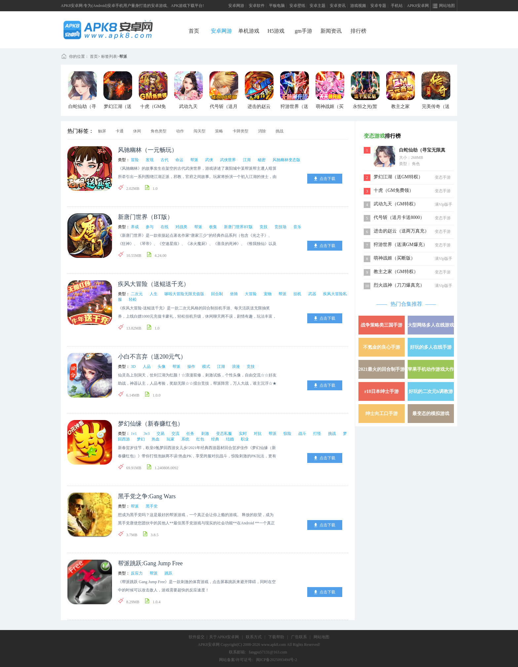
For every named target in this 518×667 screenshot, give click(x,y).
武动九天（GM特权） (396, 203)
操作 (191, 366)
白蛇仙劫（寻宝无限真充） (422, 151)
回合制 (217, 294)
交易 (161, 433)
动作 (180, 131)
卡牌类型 (240, 131)
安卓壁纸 (297, 5)
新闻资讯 (331, 31)
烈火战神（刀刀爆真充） (399, 285)
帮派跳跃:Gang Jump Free (150, 563)
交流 (175, 433)
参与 (150, 227)
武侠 (209, 160)
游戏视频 (358, 5)
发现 (150, 160)
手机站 (397, 5)
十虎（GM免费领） (394, 190)
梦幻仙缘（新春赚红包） (150, 423)
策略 (219, 131)
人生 (154, 294)
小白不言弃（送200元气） (152, 356)
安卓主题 (317, 5)
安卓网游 (236, 5)
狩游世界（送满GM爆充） (400, 244)
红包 (200, 439)
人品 (147, 366)
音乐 (297, 227)
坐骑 (234, 294)
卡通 (120, 131)
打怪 (317, 433)
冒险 (135, 160)
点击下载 (327, 178)
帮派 (123, 56)
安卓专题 (378, 5)
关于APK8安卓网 (224, 637)
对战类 (181, 227)
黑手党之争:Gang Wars (147, 496)
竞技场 (280, 227)
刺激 (205, 433)
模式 (206, 366)
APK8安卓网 (418, 5)
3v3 (147, 433)
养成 (135, 227)
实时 (243, 433)
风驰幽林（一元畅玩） (147, 150)
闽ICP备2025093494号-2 (276, 659)
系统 (185, 439)
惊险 (287, 433)
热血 (156, 439)
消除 (262, 131)
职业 (245, 439)
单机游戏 (248, 31)
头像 (162, 366)
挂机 (297, 294)
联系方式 (254, 637)
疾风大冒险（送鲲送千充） (153, 284)
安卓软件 (257, 5)
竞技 (264, 227)
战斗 (302, 433)
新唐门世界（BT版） (145, 217)
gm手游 (303, 31)
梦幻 (141, 439)
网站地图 (321, 637)
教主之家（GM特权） (396, 271)
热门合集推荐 (406, 304)
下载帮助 (276, 637)
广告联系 (299, 637)
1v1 (134, 433)
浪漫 (236, 366)
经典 (215, 439)
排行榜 (358, 31)
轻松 (133, 299)
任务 (190, 433)
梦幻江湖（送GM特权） (398, 176)
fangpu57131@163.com (268, 652)
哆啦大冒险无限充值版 (184, 294)
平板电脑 (277, 5)
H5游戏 (276, 31)
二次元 (137, 294)
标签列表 (109, 56)
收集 (213, 227)
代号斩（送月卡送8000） (399, 217)
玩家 (170, 439)
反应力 (137, 573)
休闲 (137, 131)
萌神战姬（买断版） (394, 258)
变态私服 (224, 433)
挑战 (279, 131)
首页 (194, 31)
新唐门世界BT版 (238, 227)
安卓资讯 (338, 5)
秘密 (262, 160)
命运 (179, 160)
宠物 (268, 294)
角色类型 (158, 131)
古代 (164, 160)
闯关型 (199, 131)
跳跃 (168, 573)
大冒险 (251, 294)
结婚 (230, 439)
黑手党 (152, 506)
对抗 (258, 433)
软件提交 (196, 637)
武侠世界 (228, 160)
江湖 (247, 160)
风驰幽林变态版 (286, 160)
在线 (164, 227)
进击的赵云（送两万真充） (401, 230)
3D (133, 366)
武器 (312, 294)
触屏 (102, 131)
